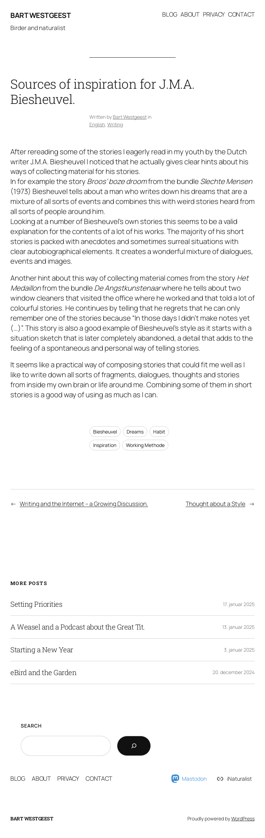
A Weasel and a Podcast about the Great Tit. (77, 627)
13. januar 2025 (238, 627)
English (97, 124)
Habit (159, 431)
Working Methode (145, 445)
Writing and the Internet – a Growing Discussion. (84, 504)
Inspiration (104, 445)
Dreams (135, 431)
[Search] (134, 746)
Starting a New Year (41, 649)
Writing (115, 124)
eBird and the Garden (43, 672)
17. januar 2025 (239, 604)
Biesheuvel (105, 431)
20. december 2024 (234, 672)
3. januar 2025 (239, 649)
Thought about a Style (215, 504)
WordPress (243, 818)
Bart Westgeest (40, 15)
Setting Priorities (36, 604)
